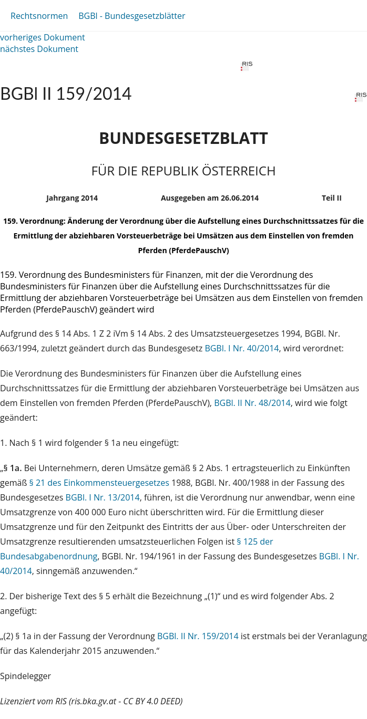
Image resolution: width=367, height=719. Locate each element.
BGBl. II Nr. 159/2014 (198, 636)
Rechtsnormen (39, 16)
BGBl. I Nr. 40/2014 (242, 348)
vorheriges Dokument (42, 37)
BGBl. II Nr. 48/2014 (252, 403)
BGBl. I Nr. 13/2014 (103, 497)
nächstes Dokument (39, 49)
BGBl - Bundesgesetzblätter (131, 16)
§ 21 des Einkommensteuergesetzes (99, 482)
